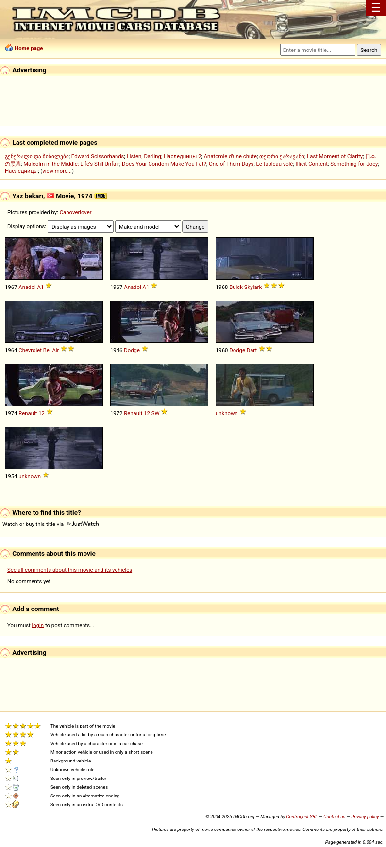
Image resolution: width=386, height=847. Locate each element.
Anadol (26, 287)
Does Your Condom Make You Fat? (164, 163)
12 (41, 413)
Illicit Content (312, 163)
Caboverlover (76, 212)
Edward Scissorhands (97, 156)
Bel (47, 350)
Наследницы (21, 171)
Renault (27, 413)
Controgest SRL (302, 816)
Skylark (253, 287)
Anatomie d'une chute (230, 156)
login (38, 625)
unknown (227, 413)
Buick (236, 287)
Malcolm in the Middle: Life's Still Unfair (71, 163)
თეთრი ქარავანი (281, 156)
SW (155, 413)
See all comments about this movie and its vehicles (69, 569)
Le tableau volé (274, 163)
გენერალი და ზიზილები (37, 156)
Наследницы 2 (182, 156)
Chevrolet (30, 350)
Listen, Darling (144, 156)
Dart (252, 350)
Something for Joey (354, 163)
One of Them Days (231, 163)
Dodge (132, 350)
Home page (29, 48)
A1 (40, 287)
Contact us (334, 816)
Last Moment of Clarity (335, 156)
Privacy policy (365, 816)
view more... (57, 171)
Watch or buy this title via (50, 524)
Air (55, 350)
